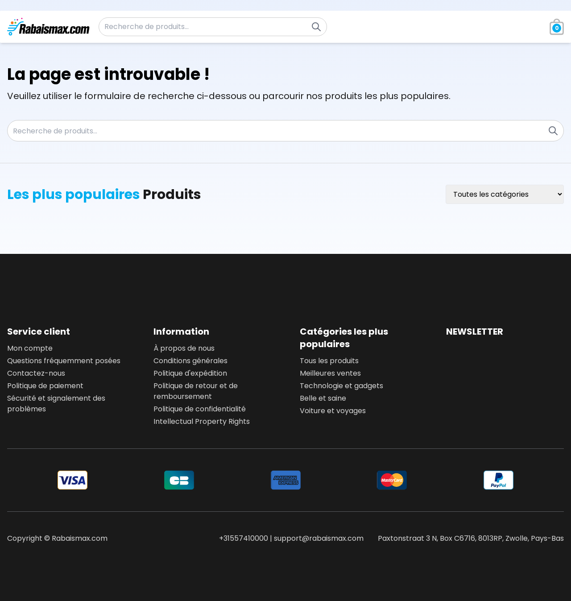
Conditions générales (190, 361)
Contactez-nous (36, 373)
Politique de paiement (45, 386)
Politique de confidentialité (199, 409)
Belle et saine (323, 398)
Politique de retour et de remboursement (195, 391)
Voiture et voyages (333, 411)
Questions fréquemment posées (63, 361)
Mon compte (30, 348)
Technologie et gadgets (341, 386)
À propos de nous (184, 348)
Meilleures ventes (330, 373)
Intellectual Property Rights (201, 421)
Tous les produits (329, 361)
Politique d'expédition (190, 373)
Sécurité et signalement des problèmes (56, 403)
